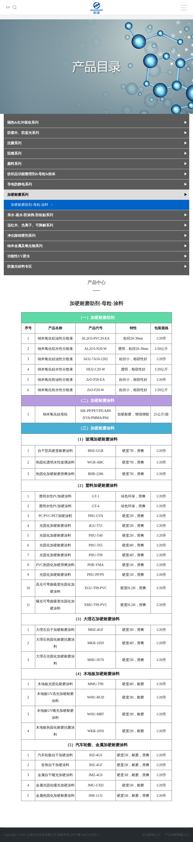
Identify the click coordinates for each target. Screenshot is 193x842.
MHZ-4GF (95, 630)
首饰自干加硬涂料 (55, 765)
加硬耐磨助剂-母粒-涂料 (29, 205)
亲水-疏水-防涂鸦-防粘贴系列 (30, 215)
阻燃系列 (14, 153)
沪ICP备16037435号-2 (84, 834)
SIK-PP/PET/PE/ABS (95, 411)
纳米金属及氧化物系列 (24, 246)
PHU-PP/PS (95, 575)
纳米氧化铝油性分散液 (55, 338)
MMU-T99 (95, 684)
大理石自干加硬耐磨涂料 (55, 630)
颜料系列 (14, 164)
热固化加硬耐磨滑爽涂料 (55, 474)
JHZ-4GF (96, 765)
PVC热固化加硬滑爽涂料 (55, 565)
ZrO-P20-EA (95, 380)
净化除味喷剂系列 (21, 236)
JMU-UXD (96, 785)
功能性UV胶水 (18, 256)
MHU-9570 (95, 660)
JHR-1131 (95, 796)
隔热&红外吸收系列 (22, 122)
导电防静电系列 (19, 184)
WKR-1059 (95, 731)
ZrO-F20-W (95, 390)
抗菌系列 (14, 143)
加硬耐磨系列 (17, 195)
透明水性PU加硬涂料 (55, 496)
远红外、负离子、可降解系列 (30, 225)
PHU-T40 (96, 535)
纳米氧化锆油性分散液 (55, 380)
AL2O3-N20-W (95, 349)
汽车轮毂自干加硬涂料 (55, 755)
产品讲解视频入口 (177, 834)
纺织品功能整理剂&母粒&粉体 (31, 174)
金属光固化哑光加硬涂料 (55, 785)
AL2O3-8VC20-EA (96, 338)
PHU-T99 (96, 555)
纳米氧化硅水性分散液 (55, 369)
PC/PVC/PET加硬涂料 (55, 516)
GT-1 (95, 496)
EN (8, 7)
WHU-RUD (95, 697)
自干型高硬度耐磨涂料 (55, 451)
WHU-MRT (95, 714)
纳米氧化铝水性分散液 (55, 349)
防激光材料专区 (19, 266)
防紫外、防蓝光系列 (23, 133)
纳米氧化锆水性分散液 (55, 390)
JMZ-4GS (95, 775)
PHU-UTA (95, 516)
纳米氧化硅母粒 (55, 414)
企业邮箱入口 (153, 834)
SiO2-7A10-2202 (95, 359)
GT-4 (95, 506)
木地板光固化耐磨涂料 (55, 684)
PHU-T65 (96, 545)
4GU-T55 (95, 526)
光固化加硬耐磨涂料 (55, 526)
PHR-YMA (95, 565)
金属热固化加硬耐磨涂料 (55, 796)
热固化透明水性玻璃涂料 (55, 462)
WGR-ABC (95, 462)
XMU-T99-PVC (95, 605)
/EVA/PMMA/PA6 (95, 418)
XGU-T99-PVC (95, 588)
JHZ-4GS (96, 755)
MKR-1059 (95, 643)
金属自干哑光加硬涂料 (55, 775)
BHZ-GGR (95, 451)
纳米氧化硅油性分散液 (55, 359)
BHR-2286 (95, 474)
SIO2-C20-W (95, 369)
